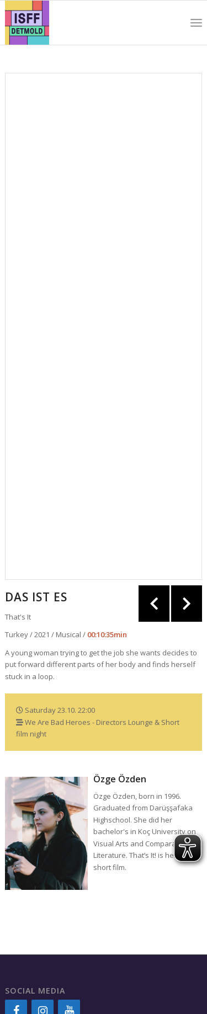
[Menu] (196, 22)
